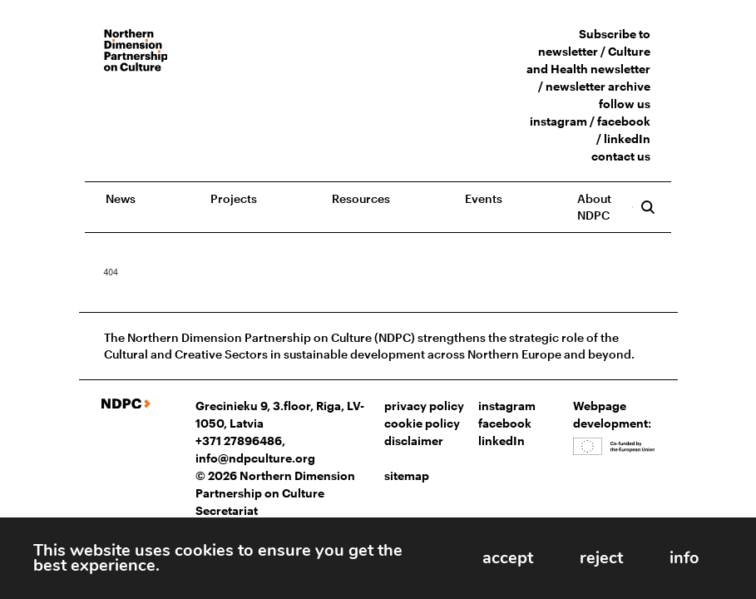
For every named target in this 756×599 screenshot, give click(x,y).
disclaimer (413, 440)
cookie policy (422, 423)
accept (482, 556)
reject (586, 556)
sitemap (406, 475)
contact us (620, 156)
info (679, 556)
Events (483, 198)
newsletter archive (598, 86)
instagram (558, 121)
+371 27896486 (238, 440)
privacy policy (424, 406)
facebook (623, 121)
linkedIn (627, 138)
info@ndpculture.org (255, 458)
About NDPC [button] (594, 206)
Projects (233, 198)
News (121, 198)
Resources (361, 198)
